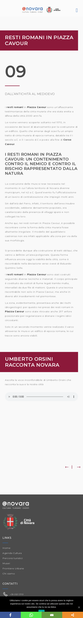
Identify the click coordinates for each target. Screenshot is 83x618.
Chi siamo (8, 573)
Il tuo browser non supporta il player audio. (41, 396)
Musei (6, 563)
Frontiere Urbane (13, 568)
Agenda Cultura (12, 553)
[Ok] (79, 607)
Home (6, 547)
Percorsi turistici (12, 558)
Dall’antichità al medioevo (30, 94)
